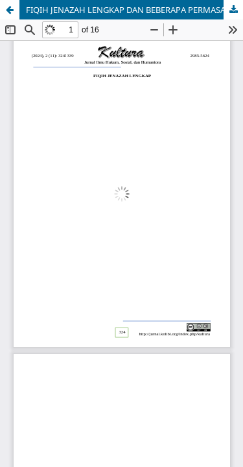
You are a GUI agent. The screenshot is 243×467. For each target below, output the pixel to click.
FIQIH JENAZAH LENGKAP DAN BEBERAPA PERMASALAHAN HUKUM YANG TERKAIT (134, 10)
